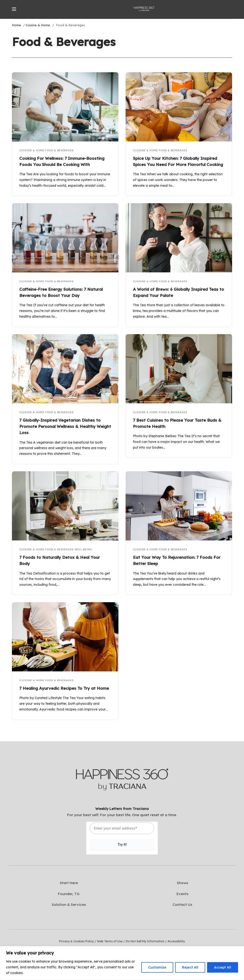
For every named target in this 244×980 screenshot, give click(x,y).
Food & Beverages (59, 150)
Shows (182, 883)
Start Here (69, 883)
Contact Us (182, 904)
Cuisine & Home (38, 25)
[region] (122, 963)
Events (182, 894)
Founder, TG (69, 894)
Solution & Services (69, 904)
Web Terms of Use (109, 941)
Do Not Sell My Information (145, 941)
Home (16, 25)
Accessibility (176, 941)
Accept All (222, 967)
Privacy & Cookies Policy (76, 941)
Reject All (190, 967)
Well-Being (83, 549)
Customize (157, 967)
